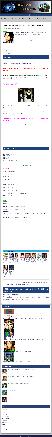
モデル (4, 422)
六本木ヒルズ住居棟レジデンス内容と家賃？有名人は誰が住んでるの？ (28, 360)
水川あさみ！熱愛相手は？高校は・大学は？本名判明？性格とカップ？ (5, 271)
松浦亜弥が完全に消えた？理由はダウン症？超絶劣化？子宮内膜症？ (16, 260)
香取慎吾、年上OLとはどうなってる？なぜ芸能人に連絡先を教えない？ (21, 375)
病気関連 (4, 426)
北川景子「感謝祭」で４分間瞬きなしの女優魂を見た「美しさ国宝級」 (11, 260)
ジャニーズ (19, 14)
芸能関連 (11, 14)
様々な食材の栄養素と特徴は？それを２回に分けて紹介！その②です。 (5, 260)
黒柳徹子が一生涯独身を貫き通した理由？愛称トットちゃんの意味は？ (22, 260)
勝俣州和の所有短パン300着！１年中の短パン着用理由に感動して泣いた (33, 260)
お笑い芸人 (33, 14)
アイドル (4, 424)
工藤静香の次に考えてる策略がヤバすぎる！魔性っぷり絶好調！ (20, 396)
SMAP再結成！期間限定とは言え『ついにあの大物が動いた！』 (19, 389)
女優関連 (26, 14)
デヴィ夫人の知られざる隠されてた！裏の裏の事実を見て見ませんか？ (28, 338)
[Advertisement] (26, 46)
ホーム (4, 14)
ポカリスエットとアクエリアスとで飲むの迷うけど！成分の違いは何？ (39, 260)
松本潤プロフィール (7, 53)
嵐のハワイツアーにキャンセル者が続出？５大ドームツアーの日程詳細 (28, 327)
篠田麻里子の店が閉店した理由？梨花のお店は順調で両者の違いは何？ (28, 317)
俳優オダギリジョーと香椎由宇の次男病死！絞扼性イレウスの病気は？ (44, 260)
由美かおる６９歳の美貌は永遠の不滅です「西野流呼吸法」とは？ (20, 382)
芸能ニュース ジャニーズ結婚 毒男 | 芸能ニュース (12, 293)
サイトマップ (40, 14)
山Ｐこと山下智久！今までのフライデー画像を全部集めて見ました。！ (18, 283)
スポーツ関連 (5, 415)
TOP (8, 18)
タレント (4, 413)
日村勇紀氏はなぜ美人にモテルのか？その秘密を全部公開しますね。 (27, 260)
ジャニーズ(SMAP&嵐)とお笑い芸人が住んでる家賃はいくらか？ (11, 271)
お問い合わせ (47, 14)
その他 (4, 428)
